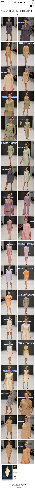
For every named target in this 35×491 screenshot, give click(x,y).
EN (33, 5)
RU (30, 5)
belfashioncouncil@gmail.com (17, 485)
